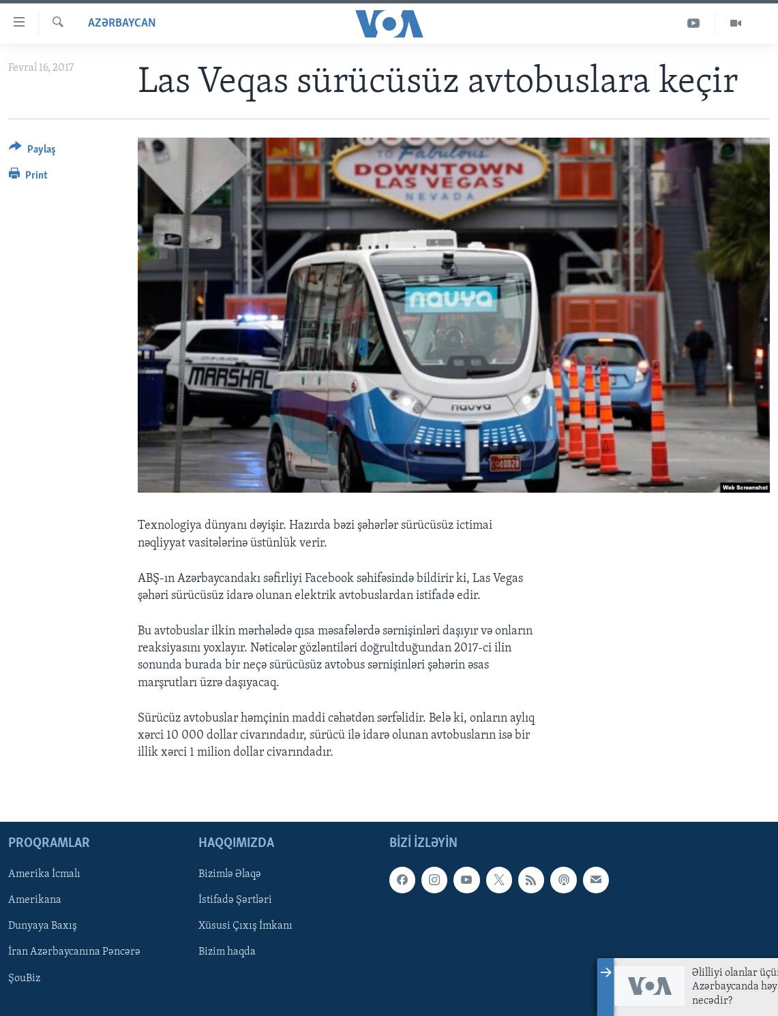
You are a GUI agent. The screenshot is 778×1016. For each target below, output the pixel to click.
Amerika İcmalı (44, 874)
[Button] (32, 152)
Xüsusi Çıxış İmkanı (245, 926)
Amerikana (34, 900)
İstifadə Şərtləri (235, 900)
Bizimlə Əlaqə (229, 874)
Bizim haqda (227, 952)
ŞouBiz (24, 978)
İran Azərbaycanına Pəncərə (74, 952)
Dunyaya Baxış (42, 926)
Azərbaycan (122, 23)
